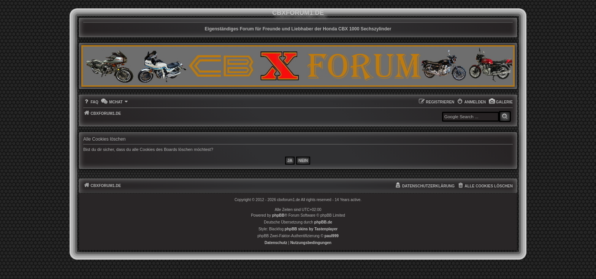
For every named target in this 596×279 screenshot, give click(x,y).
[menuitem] (500, 102)
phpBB (278, 215)
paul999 (332, 236)
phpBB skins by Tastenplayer (311, 229)
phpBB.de (323, 222)
